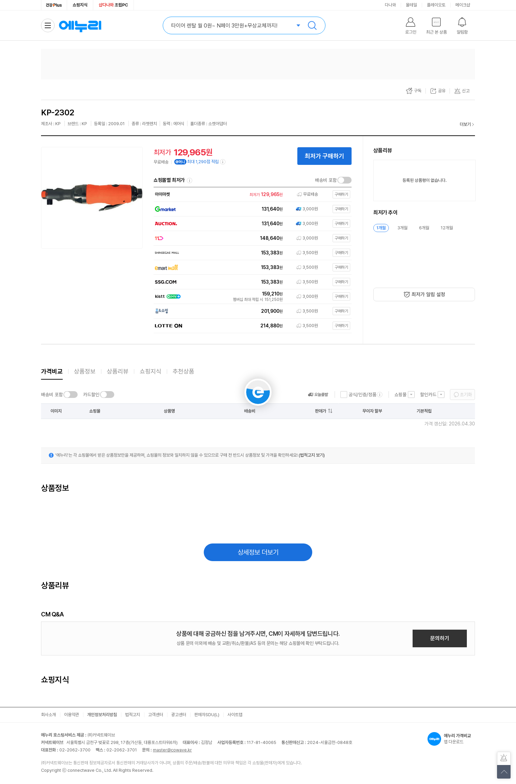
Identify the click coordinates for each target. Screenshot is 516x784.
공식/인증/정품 (362, 394)
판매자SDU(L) (206, 714)
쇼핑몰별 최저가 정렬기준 (189, 180)
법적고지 (132, 714)
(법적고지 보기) (312, 455)
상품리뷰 (117, 371)
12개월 (447, 227)
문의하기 (439, 638)
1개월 (381, 227)
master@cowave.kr (172, 749)
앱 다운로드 (451, 739)
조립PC (113, 4)
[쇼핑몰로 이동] (251, 194)
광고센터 (178, 714)
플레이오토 (436, 4)
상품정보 (85, 371)
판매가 (320, 411)
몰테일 (411, 4)
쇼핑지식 (80, 4)
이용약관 (71, 714)
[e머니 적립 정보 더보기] (223, 161)
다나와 (390, 4)
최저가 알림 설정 (428, 294)
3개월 (402, 227)
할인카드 (428, 394)
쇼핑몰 (400, 394)
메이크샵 (462, 4)
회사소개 (48, 714)
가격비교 (52, 371)
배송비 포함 (326, 180)
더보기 (465, 124)
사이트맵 (234, 714)
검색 (312, 25)
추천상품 (183, 371)
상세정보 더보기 (258, 552)
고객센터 (155, 714)
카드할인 (91, 394)
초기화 (466, 394)
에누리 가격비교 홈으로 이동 (80, 25)
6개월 (424, 227)
